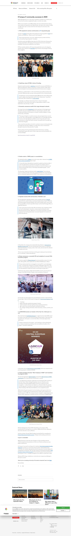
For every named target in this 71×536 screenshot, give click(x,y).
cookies (16, 529)
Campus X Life (32, 8)
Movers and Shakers (23, 8)
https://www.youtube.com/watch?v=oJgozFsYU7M (26, 135)
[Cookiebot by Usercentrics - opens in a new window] (6, 534)
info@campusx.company (54, 517)
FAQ (40, 521)
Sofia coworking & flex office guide (44, 8)
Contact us (41, 519)
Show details (14, 534)
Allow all (63, 528)
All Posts (15, 8)
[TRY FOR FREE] (54, 3)
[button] (24, 3)
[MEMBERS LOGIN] (61, 3)
